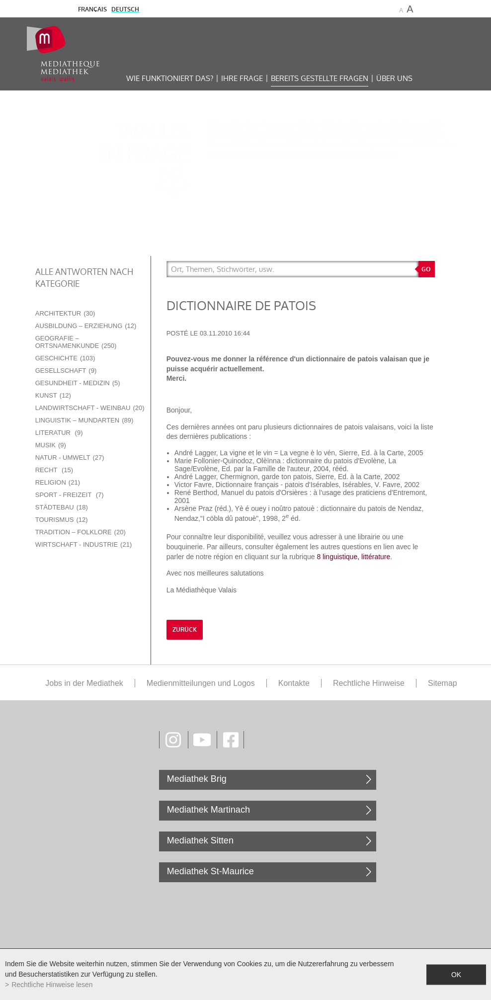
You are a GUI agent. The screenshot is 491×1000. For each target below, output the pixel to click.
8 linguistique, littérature (353, 557)
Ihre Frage (242, 78)
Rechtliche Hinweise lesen (51, 985)
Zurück (184, 630)
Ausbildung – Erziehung (86, 326)
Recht (54, 470)
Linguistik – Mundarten (84, 420)
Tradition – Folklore (80, 532)
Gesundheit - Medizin (77, 383)
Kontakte (294, 683)
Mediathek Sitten (200, 840)
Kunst (53, 395)
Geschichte (65, 358)
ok (456, 974)
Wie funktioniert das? (169, 78)
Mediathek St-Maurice (210, 871)
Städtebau (61, 507)
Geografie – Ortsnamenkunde (76, 341)
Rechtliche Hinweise (369, 683)
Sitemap (442, 683)
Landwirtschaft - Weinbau (90, 408)
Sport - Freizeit (69, 495)
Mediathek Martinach (208, 810)
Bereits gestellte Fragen (319, 78)
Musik (50, 445)
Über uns (394, 78)
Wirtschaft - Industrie (83, 544)
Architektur (65, 313)
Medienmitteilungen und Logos (201, 683)
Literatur (59, 432)
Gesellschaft (66, 370)
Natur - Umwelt (69, 457)
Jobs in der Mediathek (84, 683)
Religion (57, 482)
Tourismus (61, 519)
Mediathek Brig (197, 779)
